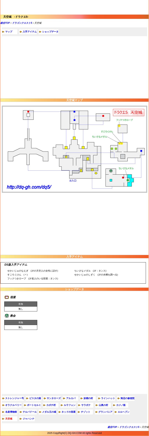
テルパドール (30, 412)
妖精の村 (88, 398)
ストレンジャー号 (14, 398)
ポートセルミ (34, 405)
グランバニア (105, 412)
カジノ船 (121, 405)
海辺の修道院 (127, 398)
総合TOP (5, 23)
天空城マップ (74, 100)
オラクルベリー (13, 405)
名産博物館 (11, 412)
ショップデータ (50, 31)
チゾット (85, 412)
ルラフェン (69, 405)
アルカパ (70, 398)
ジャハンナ (28, 418)
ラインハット (108, 398)
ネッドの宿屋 (68, 412)
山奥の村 (103, 405)
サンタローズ (54, 398)
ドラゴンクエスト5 (22, 23)
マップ (8, 31)
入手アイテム (30, 31)
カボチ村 (51, 405)
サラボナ (86, 405)
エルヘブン (123, 412)
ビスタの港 (35, 398)
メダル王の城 (49, 412)
